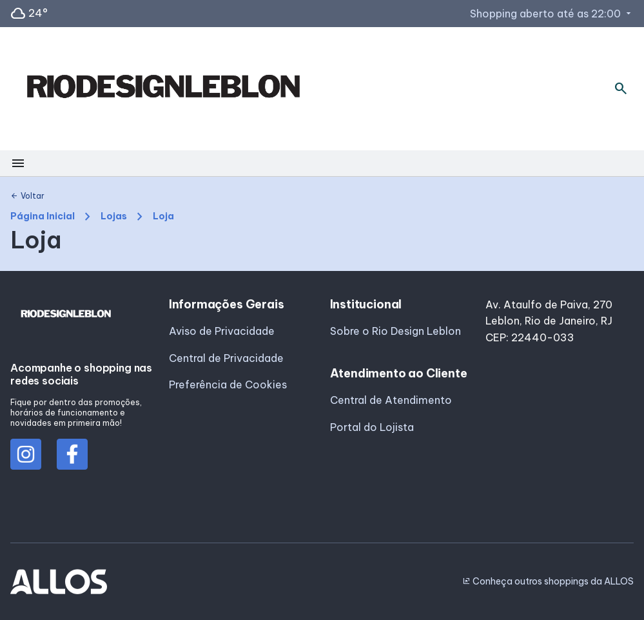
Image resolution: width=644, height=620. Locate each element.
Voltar (27, 196)
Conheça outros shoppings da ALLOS (548, 581)
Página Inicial (42, 216)
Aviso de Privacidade (222, 331)
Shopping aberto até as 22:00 (552, 13)
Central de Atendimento (391, 400)
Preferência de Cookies (228, 384)
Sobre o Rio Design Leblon (395, 331)
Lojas (114, 216)
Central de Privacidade (226, 358)
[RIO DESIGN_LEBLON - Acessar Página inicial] (163, 89)
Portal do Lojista (372, 427)
